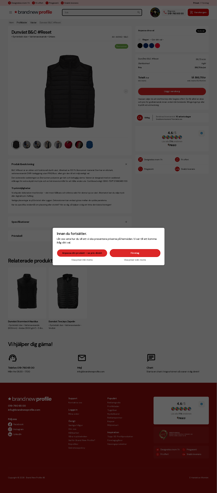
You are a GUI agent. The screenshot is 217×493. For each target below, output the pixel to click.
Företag (135, 253)
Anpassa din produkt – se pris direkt (82, 253)
